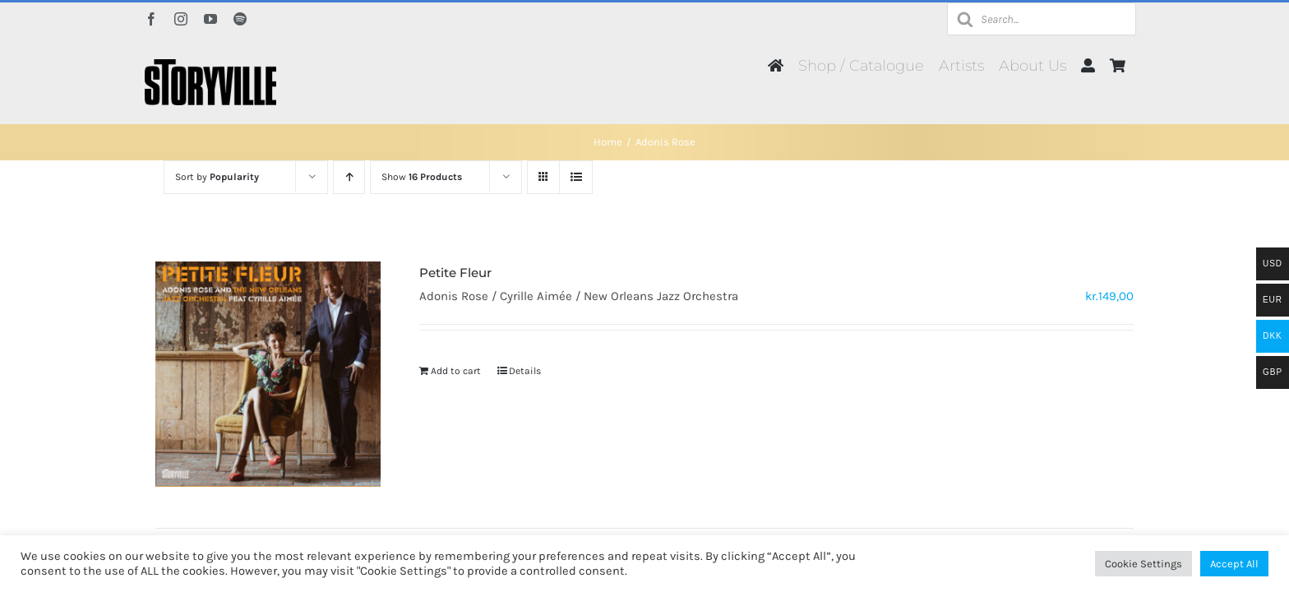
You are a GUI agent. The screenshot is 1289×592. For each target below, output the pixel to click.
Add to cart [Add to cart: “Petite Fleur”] (456, 371)
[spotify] (240, 18)
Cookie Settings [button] (1143, 563)
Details (525, 371)
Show (421, 177)
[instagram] (180, 18)
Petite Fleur (455, 272)
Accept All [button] (1234, 563)
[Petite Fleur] (268, 374)
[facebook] (151, 18)
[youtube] (210, 18)
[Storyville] (210, 65)
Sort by (217, 177)
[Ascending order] (349, 177)
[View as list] (576, 177)
